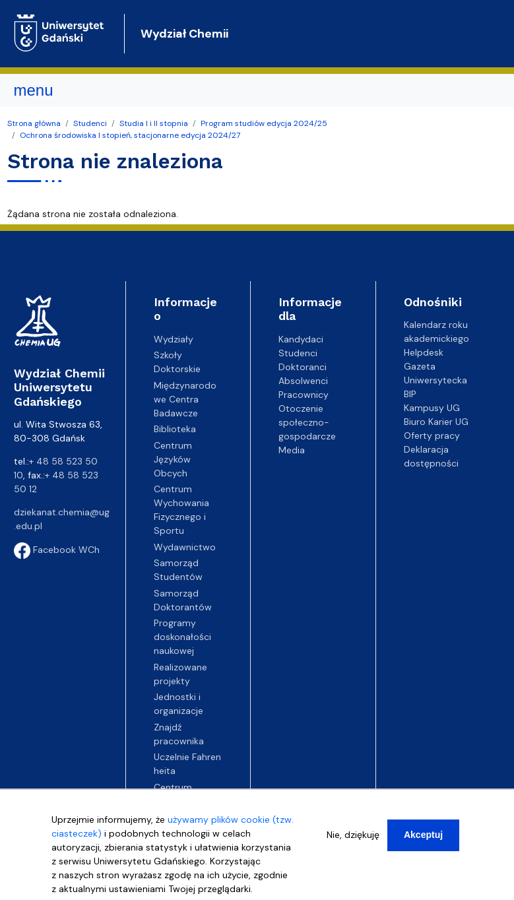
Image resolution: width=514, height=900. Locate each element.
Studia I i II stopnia (153, 123)
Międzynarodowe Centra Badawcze (185, 399)
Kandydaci (300, 339)
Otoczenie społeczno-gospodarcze (307, 422)
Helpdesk (423, 352)
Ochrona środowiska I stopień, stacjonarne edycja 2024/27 (130, 135)
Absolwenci (303, 381)
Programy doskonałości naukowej (182, 637)
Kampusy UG (432, 408)
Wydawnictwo (185, 547)
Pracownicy (303, 395)
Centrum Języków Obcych (173, 459)
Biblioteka (175, 429)
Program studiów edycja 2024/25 (264, 123)
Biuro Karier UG (436, 422)
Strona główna (34, 123)
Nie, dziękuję (353, 841)
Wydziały (173, 339)
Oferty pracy (432, 435)
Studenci (90, 123)
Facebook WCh (57, 550)
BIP (410, 394)
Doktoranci (302, 367)
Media (291, 450)
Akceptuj (423, 840)
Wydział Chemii (184, 34)
